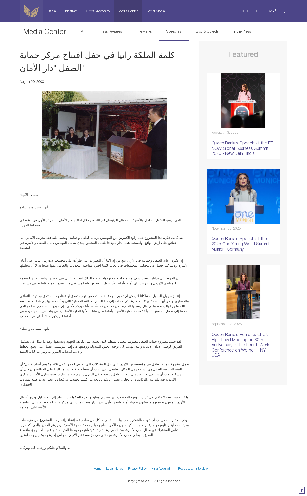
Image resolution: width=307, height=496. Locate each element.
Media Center (128, 11)
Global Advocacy (98, 11)
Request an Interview (193, 468)
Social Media (156, 11)
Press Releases (110, 31)
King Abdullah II (162, 468)
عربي (273, 10)
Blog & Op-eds (207, 31)
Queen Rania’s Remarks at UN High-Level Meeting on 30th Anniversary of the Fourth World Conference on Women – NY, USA (241, 345)
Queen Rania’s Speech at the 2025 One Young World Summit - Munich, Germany (243, 243)
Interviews (144, 31)
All (82, 31)
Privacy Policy (137, 468)
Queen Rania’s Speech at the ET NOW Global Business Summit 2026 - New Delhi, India (242, 148)
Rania (51, 11)
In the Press (242, 31)
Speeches (173, 31)
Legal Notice (114, 468)
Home (97, 468)
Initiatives (71, 11)
